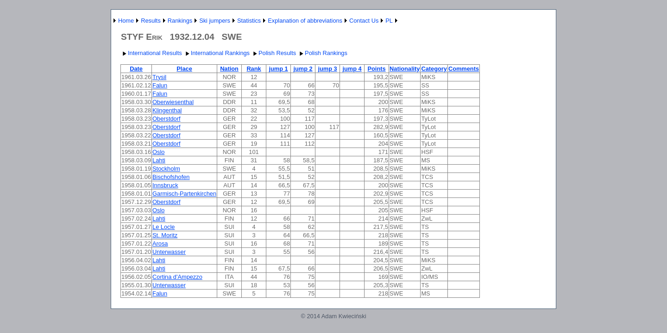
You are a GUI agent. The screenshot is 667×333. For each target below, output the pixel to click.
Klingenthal (167, 110)
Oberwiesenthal (173, 102)
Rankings (180, 20)
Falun (159, 85)
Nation (229, 68)
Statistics (249, 20)
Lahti (158, 160)
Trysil (159, 77)
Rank (253, 68)
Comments (463, 68)
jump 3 (327, 68)
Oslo (158, 151)
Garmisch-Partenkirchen (184, 193)
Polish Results (273, 52)
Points (376, 68)
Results (151, 20)
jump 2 (302, 68)
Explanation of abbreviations (305, 20)
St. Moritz (164, 235)
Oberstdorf (166, 118)
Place (184, 68)
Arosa (160, 243)
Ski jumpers (214, 20)
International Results (151, 52)
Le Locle (163, 226)
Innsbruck (165, 185)
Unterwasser (169, 251)
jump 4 (351, 68)
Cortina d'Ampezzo (177, 276)
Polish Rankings (322, 52)
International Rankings (216, 52)
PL (389, 20)
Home (126, 20)
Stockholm (166, 168)
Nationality (405, 68)
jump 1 (278, 68)
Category (434, 68)
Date (136, 68)
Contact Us (363, 20)
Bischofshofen (170, 176)
